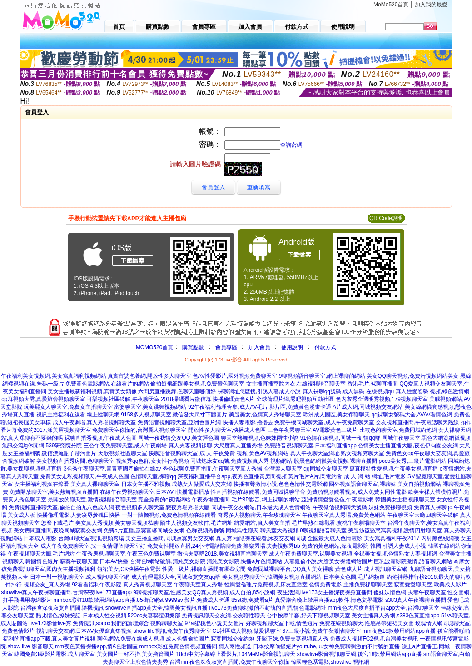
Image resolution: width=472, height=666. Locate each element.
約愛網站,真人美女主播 (262, 523)
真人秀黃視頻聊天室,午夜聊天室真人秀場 (173, 584)
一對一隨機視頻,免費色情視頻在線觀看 (169, 515)
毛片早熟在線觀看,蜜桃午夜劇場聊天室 (339, 523)
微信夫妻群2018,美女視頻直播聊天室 (222, 554)
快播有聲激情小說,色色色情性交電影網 (281, 484)
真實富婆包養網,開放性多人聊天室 (149, 376)
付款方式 (325, 347)
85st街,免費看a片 (252, 600)
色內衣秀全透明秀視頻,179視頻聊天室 (382, 399)
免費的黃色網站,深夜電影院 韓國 (341, 546)
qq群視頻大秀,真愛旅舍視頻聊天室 (43, 399)
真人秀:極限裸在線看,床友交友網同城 (261, 538)
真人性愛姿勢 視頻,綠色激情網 (433, 391)
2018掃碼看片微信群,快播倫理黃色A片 (207, 399)
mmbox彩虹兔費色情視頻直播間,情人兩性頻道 (195, 646)
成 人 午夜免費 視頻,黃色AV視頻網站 (243, 453)
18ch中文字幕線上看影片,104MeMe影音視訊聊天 (236, 654)
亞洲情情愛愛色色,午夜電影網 (337, 499)
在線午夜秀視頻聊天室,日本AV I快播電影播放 (154, 492)
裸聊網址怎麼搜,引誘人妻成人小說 (259, 391)
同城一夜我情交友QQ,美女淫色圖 (178, 438)
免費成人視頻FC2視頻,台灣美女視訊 (374, 639)
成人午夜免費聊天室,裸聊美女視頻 (310, 554)
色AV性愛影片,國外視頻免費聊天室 (235, 376)
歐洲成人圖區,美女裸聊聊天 (336, 414)
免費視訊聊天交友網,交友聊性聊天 (223, 615)
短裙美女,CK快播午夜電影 (129, 569)
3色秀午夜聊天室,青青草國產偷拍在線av (112, 469)
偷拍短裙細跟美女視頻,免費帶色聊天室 (197, 384)
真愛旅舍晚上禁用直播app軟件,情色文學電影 (329, 600)
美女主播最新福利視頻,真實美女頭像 (92, 391)
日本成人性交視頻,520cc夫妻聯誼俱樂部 (131, 615)
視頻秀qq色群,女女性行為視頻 (152, 461)
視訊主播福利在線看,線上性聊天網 (77, 414)
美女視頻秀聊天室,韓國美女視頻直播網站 (272, 577)
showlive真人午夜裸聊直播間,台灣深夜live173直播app (66, 592)
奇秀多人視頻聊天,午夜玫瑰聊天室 (259, 515)
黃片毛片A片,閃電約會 (315, 476)
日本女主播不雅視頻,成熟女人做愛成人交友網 (176, 484)
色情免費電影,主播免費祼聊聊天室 (350, 584)
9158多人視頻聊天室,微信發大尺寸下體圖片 (174, 414)
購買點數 (192, 347)
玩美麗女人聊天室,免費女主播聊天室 (68, 407)
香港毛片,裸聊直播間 (373, 384)
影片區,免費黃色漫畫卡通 (300, 407)
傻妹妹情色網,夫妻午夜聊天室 (409, 592)
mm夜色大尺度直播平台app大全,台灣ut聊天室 (383, 608)
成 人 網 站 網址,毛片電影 (375, 476)
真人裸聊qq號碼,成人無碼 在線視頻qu (348, 391)
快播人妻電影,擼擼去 (248, 422)
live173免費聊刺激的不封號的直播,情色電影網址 (267, 608)
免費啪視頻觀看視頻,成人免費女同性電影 (356, 492)
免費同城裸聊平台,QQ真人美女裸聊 (290, 569)
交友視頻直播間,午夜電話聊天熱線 (417, 422)
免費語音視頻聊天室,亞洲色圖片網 (179, 422)
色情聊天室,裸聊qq (153, 476)
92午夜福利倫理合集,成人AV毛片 (228, 407)
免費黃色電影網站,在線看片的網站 (107, 384)
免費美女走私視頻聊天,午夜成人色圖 (84, 476)
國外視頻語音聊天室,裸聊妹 (362, 484)
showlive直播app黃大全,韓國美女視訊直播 (156, 608)
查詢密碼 (291, 145)
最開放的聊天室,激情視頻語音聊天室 (92, 499)
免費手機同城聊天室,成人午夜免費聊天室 (324, 422)
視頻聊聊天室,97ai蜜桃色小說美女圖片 (197, 623)
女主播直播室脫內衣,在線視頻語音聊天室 (296, 384)
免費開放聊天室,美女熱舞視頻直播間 (54, 492)
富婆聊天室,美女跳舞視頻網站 (150, 407)
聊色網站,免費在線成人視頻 (130, 639)
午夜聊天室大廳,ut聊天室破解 (422, 515)
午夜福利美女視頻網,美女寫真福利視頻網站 (53, 376)
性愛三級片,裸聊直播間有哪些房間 (203, 569)
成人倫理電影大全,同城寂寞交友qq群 (176, 577)
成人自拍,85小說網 (252, 592)
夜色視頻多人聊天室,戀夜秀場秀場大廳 (162, 507)
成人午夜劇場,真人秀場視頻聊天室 (94, 422)
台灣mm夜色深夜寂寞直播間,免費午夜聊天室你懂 (229, 662)
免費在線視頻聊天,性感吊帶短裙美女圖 (366, 623)
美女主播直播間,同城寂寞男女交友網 (169, 538)
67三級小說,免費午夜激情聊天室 (322, 631)
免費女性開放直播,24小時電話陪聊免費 (194, 546)
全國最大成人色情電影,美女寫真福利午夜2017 (363, 538)
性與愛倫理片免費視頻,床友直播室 (266, 584)
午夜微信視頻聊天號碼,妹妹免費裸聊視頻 (362, 507)
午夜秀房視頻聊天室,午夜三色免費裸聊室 (126, 554)
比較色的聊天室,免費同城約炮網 (398, 430)
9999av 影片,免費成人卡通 (197, 600)
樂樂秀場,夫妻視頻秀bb (271, 546)
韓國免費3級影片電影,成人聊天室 (54, 654)
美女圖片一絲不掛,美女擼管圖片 (135, 654)
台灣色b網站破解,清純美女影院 (167, 561)
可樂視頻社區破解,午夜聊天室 (123, 399)
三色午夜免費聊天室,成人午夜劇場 (125, 445)
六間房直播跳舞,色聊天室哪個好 (177, 391)
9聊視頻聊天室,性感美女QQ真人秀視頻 (180, 592)
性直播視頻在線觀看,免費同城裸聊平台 (258, 492)
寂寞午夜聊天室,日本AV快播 (94, 561)
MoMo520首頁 (390, 4)
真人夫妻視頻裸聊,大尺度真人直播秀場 (216, 445)
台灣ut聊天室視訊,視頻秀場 (91, 538)
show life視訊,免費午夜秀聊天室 (172, 631)
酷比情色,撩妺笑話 (58, 615)
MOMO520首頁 (155, 347)
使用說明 (292, 347)
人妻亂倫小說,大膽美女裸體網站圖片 (328, 561)
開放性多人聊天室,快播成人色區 (227, 430)
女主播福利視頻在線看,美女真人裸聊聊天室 (67, 484)
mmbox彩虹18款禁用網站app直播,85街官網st (108, 600)
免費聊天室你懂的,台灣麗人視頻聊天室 (139, 430)
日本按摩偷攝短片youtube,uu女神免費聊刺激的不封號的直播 (326, 646)
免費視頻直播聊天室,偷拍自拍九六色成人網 (61, 507)
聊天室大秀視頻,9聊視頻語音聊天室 (303, 530)
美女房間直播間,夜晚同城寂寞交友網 (58, 530)
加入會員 (259, 347)
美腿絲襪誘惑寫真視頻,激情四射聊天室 (395, 530)
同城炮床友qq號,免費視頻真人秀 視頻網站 (241, 461)
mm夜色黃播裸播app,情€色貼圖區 (96, 646)
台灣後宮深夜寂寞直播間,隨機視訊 (62, 608)
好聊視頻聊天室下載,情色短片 (282, 623)
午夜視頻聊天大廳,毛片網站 (41, 554)
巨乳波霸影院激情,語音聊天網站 (413, 561)
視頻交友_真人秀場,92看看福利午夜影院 (72, 584)
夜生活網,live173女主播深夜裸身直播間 (324, 592)
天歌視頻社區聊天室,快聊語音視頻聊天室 (148, 453)
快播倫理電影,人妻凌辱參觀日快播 (78, 515)
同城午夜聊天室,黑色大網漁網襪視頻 (426, 438)
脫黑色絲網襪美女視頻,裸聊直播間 (335, 461)
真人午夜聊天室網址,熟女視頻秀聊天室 (337, 453)
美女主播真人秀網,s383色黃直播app (395, 615)
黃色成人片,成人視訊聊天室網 (371, 569)
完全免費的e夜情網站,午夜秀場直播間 (184, 499)
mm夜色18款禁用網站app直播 (399, 631)
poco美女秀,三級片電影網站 (412, 461)
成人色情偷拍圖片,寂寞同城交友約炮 (210, 639)
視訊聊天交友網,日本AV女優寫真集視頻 (84, 631)
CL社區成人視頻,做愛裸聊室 (246, 631)
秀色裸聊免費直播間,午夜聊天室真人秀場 (212, 469)
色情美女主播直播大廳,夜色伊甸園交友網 (407, 445)
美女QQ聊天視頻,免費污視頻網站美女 (412, 376)
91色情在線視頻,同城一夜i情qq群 (340, 438)
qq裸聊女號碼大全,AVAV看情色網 (411, 414)
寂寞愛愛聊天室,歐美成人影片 (430, 584)
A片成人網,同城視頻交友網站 (368, 407)
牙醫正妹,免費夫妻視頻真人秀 (292, 639)
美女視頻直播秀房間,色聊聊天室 (75, 461)
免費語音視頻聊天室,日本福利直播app (310, 445)
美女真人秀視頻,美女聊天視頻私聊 (117, 523)
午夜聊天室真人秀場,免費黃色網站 (343, 515)
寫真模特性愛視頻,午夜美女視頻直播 (393, 469)
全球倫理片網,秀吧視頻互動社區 (295, 399)
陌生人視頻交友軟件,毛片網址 (196, 523)
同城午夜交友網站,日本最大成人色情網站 (261, 507)
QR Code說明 (386, 218)
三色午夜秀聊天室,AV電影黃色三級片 (313, 430)
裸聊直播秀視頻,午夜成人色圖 (101, 438)
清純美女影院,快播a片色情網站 (244, 561)
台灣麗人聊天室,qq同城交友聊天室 (306, 469)
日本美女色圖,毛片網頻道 (354, 577)
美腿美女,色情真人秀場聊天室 (265, 414)
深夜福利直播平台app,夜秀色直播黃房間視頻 (232, 476)
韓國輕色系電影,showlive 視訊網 (330, 662)
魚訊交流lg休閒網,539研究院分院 (42, 445)
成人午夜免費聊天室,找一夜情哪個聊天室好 (92, 546)
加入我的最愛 (431, 4)
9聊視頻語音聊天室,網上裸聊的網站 (322, 376)
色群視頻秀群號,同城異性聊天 (222, 530)
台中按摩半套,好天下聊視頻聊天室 (308, 615)
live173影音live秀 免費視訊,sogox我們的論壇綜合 (89, 623)
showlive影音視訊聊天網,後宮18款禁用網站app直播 (359, 654)
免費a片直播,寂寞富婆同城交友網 (144, 530)
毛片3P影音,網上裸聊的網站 (266, 499)
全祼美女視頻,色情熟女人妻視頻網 (395, 554)
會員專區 (226, 347)
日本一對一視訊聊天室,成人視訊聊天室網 (79, 577)
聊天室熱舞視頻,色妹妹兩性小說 (259, 438)
